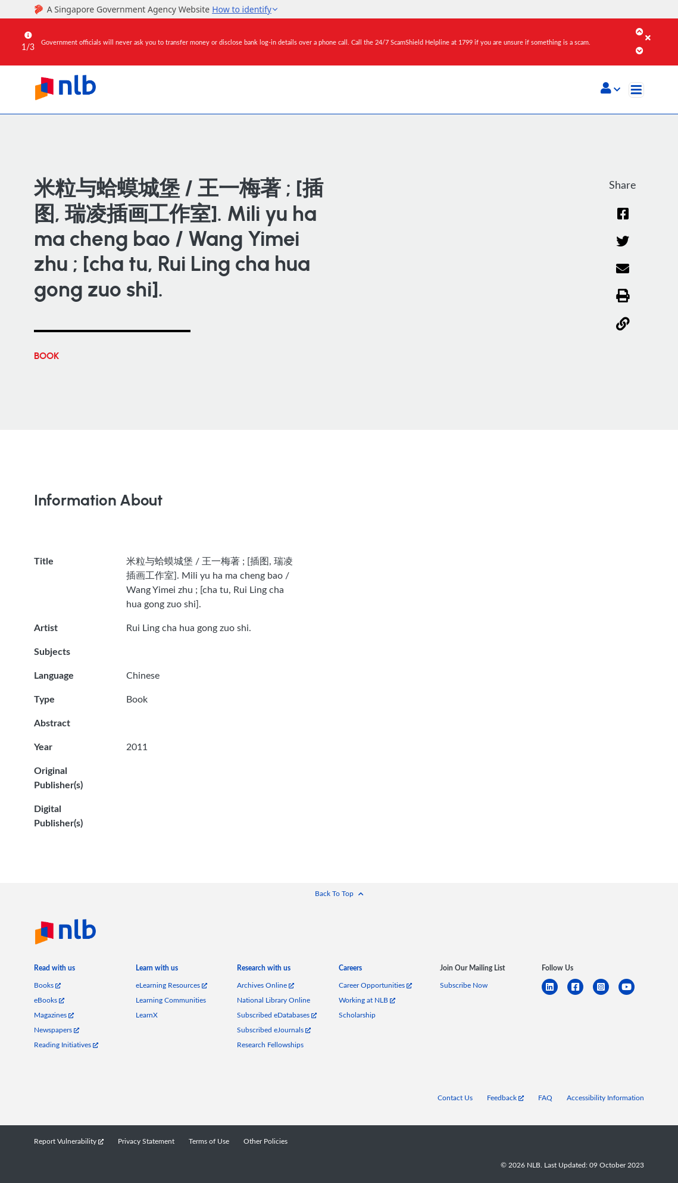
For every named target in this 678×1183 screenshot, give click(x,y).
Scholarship (357, 1014)
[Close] (659, 29)
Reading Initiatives (66, 1044)
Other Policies (265, 1140)
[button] (610, 89)
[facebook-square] (580, 994)
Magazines (54, 1014)
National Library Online (273, 999)
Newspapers (56, 1029)
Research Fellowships (270, 1044)
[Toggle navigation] (636, 90)
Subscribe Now (464, 985)
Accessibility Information (605, 1097)
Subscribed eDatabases (277, 1014)
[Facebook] (622, 221)
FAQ (545, 1097)
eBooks (49, 999)
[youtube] (631, 994)
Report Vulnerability (69, 1140)
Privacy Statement (146, 1140)
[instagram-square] (605, 994)
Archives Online (265, 985)
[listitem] (54, 970)
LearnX (147, 1014)
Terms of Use (209, 1140)
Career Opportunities (375, 985)
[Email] (623, 277)
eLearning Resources (171, 985)
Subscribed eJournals (274, 1029)
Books (47, 985)
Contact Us (455, 1097)
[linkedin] (554, 994)
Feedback (505, 1097)
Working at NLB (367, 999)
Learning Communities (171, 999)
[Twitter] (623, 249)
